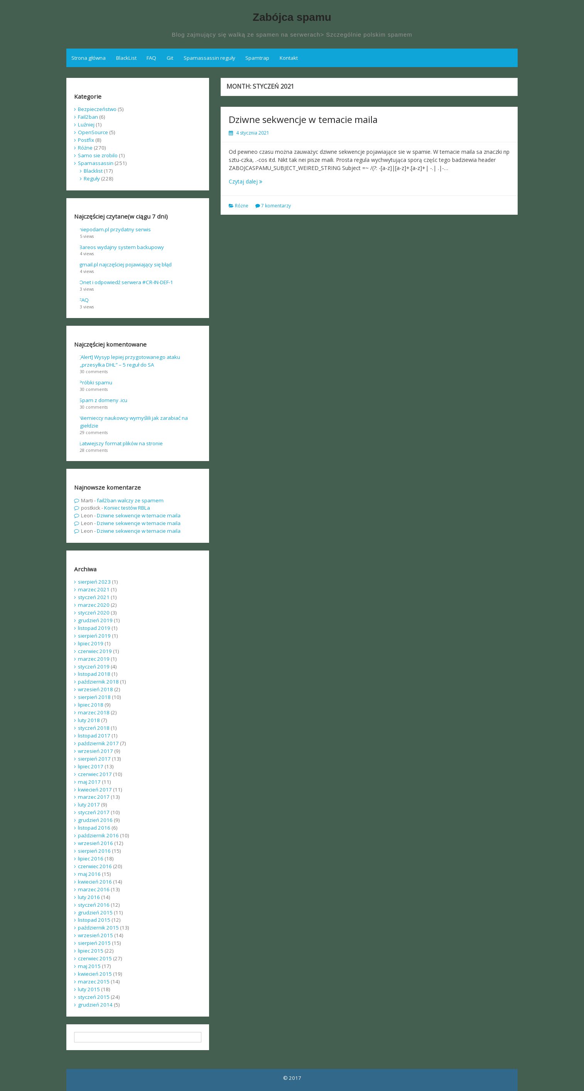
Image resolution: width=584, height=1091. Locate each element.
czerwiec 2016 (95, 866)
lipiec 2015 (90, 950)
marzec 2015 (94, 981)
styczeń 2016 (94, 904)
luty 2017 (89, 804)
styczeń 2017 (94, 812)
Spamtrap (257, 57)
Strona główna (88, 57)
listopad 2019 (94, 628)
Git (170, 57)
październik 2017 (98, 743)
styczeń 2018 (94, 727)
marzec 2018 (94, 712)
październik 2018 (98, 681)
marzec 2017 (94, 796)
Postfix (86, 139)
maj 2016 (89, 873)
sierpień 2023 (94, 581)
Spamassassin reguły (209, 57)
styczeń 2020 (94, 612)
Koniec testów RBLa (127, 507)
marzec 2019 (94, 658)
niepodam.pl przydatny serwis (115, 229)
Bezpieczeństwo (97, 109)
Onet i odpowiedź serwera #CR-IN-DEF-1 (126, 282)
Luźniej (86, 124)
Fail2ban (88, 116)
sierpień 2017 (94, 758)
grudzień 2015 (95, 912)
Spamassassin (95, 163)
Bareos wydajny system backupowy (121, 247)
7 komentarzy (276, 205)
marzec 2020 (94, 604)
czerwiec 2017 (95, 774)
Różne (241, 205)
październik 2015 (98, 927)
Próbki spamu (95, 382)
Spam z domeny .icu (103, 400)
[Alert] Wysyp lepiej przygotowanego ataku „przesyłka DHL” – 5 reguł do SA (129, 361)
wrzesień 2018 (95, 689)
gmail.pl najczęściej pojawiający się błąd (125, 264)
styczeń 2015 (94, 996)
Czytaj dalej (245, 181)
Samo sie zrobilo (98, 155)
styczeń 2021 (94, 597)
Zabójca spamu (292, 17)
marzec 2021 (94, 589)
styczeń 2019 (94, 666)
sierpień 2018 (94, 697)
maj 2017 (89, 781)
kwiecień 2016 (95, 881)
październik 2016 (98, 835)
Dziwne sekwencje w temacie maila (303, 119)
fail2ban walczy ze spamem (130, 500)
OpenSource (93, 132)
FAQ (151, 57)
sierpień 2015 (94, 942)
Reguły (92, 178)
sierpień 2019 (94, 635)
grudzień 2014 (95, 1004)
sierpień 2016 (94, 850)
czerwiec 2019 (95, 651)
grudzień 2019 (95, 620)
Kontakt (289, 57)
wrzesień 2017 (95, 751)
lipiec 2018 (90, 704)
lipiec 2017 (90, 766)
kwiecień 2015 (95, 973)
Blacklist (93, 170)
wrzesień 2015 (95, 935)
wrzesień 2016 (95, 843)
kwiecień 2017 (95, 789)
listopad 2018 (94, 673)
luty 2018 (89, 720)
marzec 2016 (94, 889)
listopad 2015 (94, 919)
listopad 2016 (94, 827)
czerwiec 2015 (95, 958)
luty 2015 (89, 989)
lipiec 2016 (90, 858)
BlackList (126, 57)
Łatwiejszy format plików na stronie (121, 443)
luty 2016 (89, 897)
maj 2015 (89, 966)
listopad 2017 (94, 735)
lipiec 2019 (90, 643)
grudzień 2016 (95, 820)
